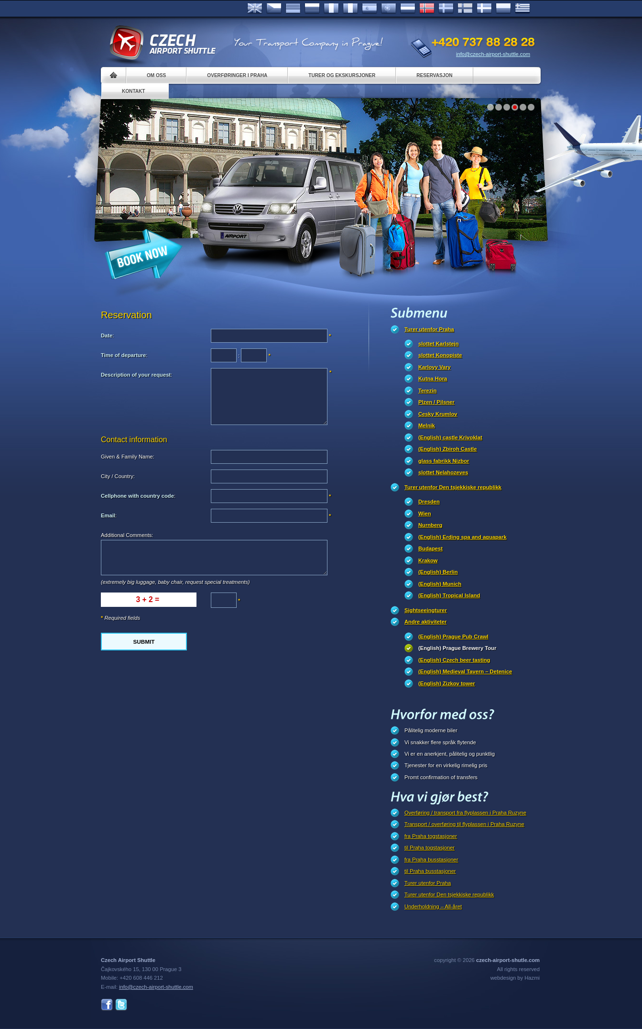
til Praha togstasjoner (429, 847)
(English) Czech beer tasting (454, 660)
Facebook (107, 1005)
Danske (484, 8)
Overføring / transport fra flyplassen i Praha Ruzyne (465, 813)
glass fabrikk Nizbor (443, 461)
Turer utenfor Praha (429, 329)
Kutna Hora (432, 378)
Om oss (156, 75)
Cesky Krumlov (437, 414)
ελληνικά (522, 8)
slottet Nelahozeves (443, 472)
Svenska (446, 8)
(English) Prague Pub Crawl (453, 636)
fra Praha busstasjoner (431, 859)
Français (331, 8)
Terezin (427, 390)
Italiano (350, 8)
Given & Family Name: (127, 456)
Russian (312, 8)
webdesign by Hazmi (515, 978)
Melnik (426, 425)
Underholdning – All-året (433, 906)
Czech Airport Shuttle (162, 43)
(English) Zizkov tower (446, 683)
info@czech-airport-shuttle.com (493, 54)
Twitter (121, 1005)
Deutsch (293, 8)
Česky (274, 8)
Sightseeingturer (425, 610)
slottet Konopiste (440, 355)
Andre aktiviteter (425, 622)
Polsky (503, 8)
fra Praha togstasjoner (430, 836)
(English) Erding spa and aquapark (462, 537)
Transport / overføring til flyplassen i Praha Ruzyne (464, 824)
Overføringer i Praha (237, 75)
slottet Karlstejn (438, 344)
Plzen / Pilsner (436, 402)
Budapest (430, 548)
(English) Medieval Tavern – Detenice (465, 671)
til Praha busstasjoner (430, 871)
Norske (427, 8)
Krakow (427, 560)
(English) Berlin (438, 572)
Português (388, 8)
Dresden (429, 501)
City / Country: (118, 476)
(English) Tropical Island (449, 595)
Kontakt (133, 91)
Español (369, 8)
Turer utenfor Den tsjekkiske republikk (452, 487)
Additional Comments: (127, 535)
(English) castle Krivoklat (450, 437)
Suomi (465, 8)
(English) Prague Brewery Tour (457, 648)
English (254, 8)
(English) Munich (439, 584)
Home (113, 75)
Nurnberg (430, 525)
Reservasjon (434, 75)
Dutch (407, 8)
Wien (424, 513)
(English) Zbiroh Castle (447, 449)
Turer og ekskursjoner (341, 75)
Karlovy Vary (434, 367)
